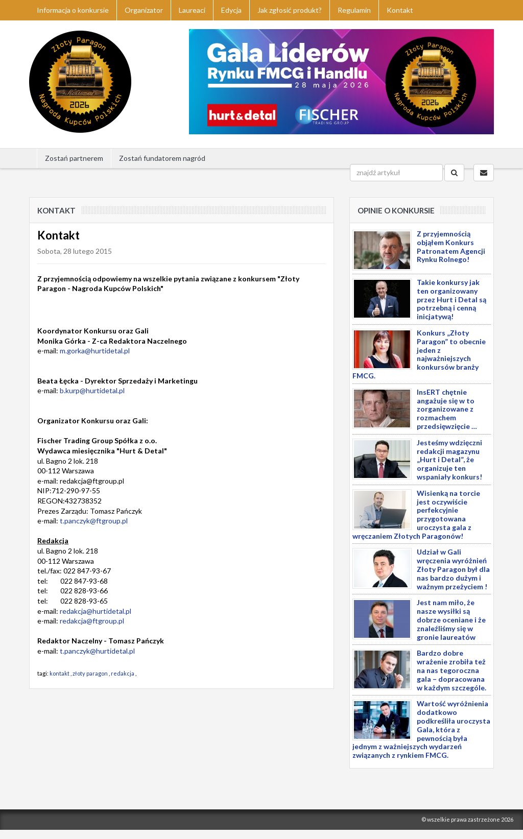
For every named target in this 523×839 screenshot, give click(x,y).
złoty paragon (90, 673)
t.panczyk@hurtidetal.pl (97, 650)
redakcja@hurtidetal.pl (95, 611)
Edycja (231, 10)
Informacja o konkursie (73, 10)
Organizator (144, 10)
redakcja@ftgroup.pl (92, 620)
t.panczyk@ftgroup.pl (94, 520)
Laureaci (192, 10)
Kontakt (400, 10)
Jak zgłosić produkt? (289, 10)
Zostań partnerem (74, 158)
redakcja (122, 673)
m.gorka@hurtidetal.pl (95, 350)
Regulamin (354, 10)
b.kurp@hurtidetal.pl (92, 390)
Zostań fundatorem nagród (162, 158)
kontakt (59, 673)
